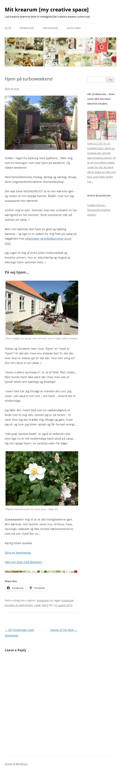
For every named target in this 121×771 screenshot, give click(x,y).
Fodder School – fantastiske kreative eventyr (98, 209)
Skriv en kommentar (18, 552)
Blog (8, 28)
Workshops (27, 28)
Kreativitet (43, 600)
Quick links (74, 28)
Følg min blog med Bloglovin (23, 562)
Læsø (37, 605)
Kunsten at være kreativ (19, 605)
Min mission (50, 28)
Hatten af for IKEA (63, 630)
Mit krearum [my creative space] (47, 9)
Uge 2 (45, 605)
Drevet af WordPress (16, 763)
